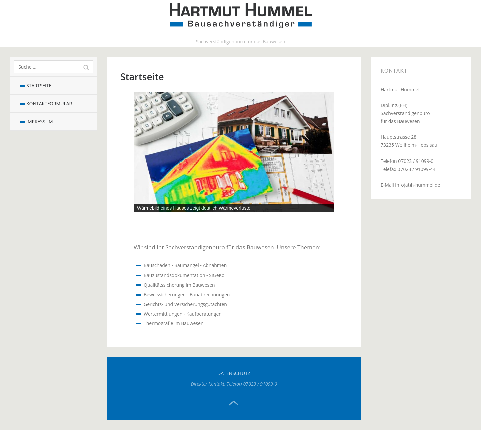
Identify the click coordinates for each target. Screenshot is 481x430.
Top (234, 403)
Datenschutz (233, 373)
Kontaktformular (49, 103)
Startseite (38, 85)
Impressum (39, 121)
